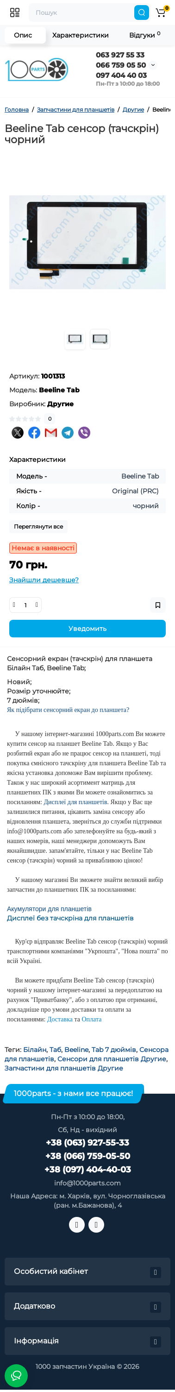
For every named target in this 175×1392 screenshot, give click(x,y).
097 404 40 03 (121, 75)
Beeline (76, 1050)
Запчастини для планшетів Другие (64, 1068)
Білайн (34, 1050)
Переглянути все (38, 526)
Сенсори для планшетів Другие (111, 1059)
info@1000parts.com (87, 1183)
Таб (55, 1050)
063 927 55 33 (120, 54)
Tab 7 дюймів (114, 1050)
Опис (23, 35)
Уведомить (87, 628)
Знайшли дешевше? (44, 580)
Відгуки (144, 35)
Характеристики (80, 35)
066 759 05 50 (121, 65)
